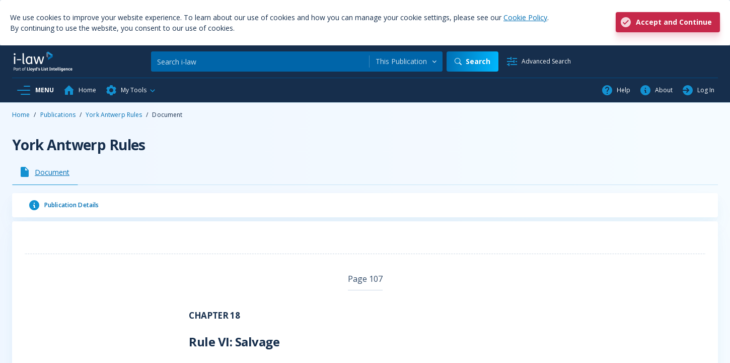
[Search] (260, 61)
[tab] (45, 172)
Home (21, 114)
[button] (131, 90)
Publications (58, 114)
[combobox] (406, 61)
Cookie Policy (525, 17)
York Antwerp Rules (114, 114)
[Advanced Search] (538, 61)
